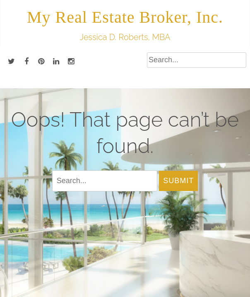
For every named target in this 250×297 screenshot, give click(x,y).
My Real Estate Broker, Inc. (125, 17)
